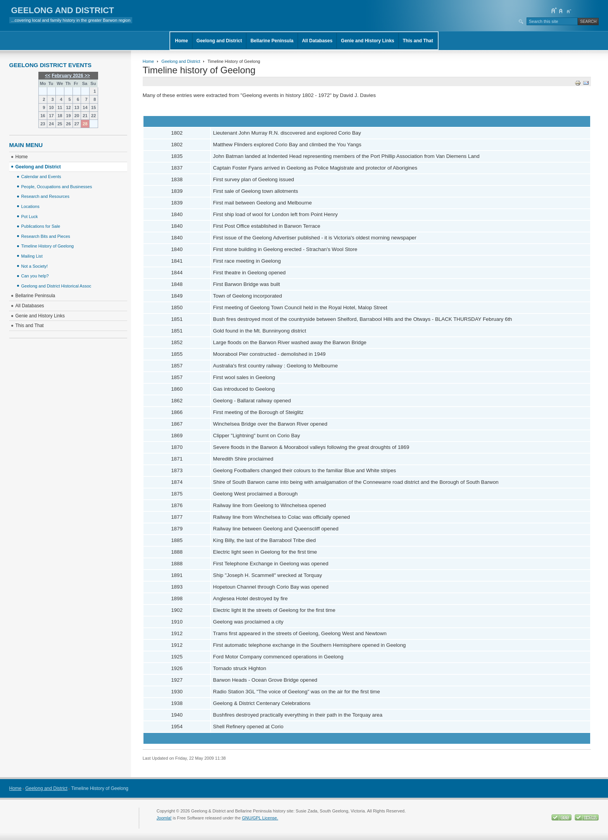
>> (86, 75)
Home (181, 40)
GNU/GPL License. (260, 818)
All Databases (317, 40)
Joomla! (164, 818)
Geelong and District (219, 40)
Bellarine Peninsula (272, 40)
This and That (418, 40)
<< (47, 75)
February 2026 (67, 75)
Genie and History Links (367, 40)
